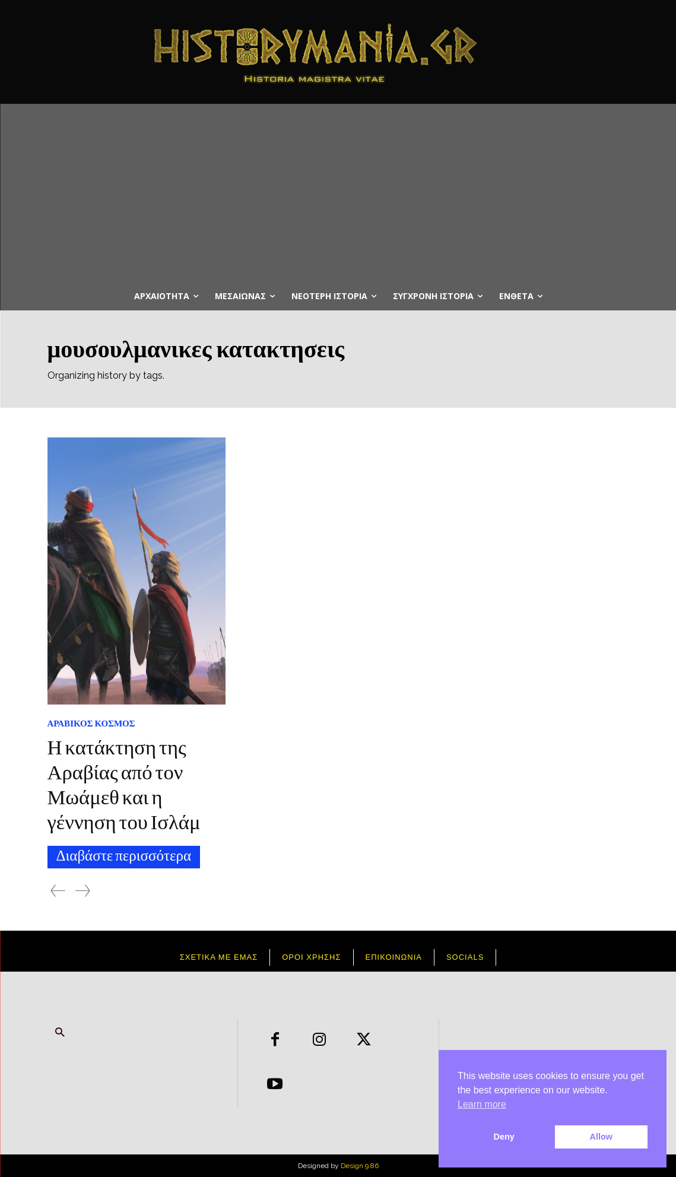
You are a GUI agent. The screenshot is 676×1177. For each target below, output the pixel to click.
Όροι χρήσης (311, 957)
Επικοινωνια (394, 957)
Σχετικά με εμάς (219, 957)
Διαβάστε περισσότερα (124, 857)
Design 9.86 (360, 1166)
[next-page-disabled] (82, 890)
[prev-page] (57, 890)
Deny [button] (504, 1136)
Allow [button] (601, 1136)
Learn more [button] (482, 1104)
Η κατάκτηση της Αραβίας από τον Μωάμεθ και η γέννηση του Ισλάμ (124, 786)
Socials (465, 957)
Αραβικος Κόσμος (91, 723)
